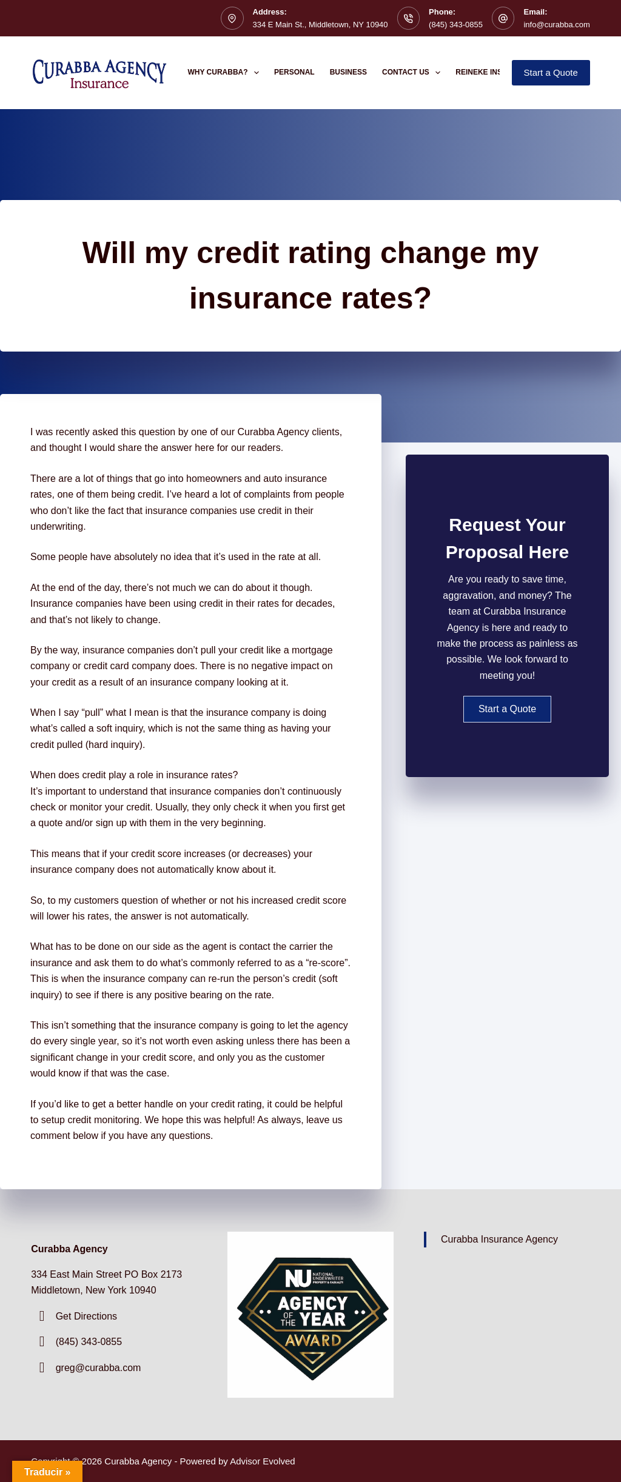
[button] (507, 709)
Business (348, 72)
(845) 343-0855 (456, 24)
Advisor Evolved (262, 1461)
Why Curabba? (226, 72)
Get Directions (86, 1316)
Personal (294, 72)
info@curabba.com (556, 24)
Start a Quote (551, 72)
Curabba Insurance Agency (499, 1239)
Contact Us (413, 72)
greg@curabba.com (98, 1368)
